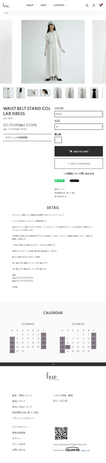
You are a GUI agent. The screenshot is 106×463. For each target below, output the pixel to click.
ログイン (16, 438)
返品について (60, 189)
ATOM (64, 401)
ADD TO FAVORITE (78, 164)
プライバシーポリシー (23, 418)
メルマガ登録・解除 (63, 395)
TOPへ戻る (53, 364)
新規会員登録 (18, 433)
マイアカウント (20, 427)
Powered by (71, 449)
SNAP (43, 5)
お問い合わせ (18, 450)
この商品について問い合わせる (78, 174)
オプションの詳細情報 (17, 137)
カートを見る (18, 444)
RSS (55, 401)
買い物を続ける (61, 197)
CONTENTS (58, 5)
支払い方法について (22, 407)
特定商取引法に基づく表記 (65, 193)
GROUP (29, 5)
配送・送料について (22, 395)
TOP (6, 13)
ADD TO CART (79, 151)
